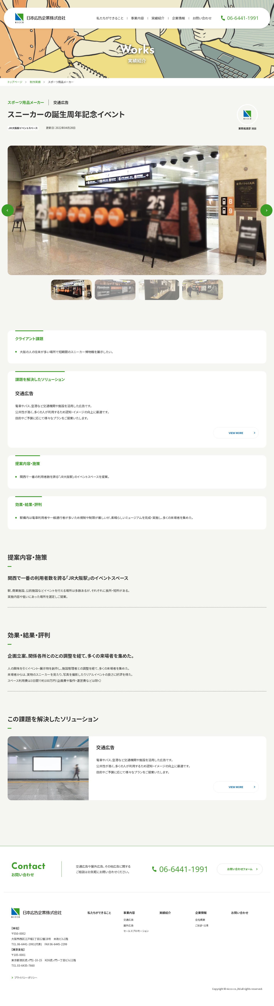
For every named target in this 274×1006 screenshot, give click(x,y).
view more (236, 433)
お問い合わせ (202, 18)
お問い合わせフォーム (239, 869)
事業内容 (137, 18)
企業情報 (178, 18)
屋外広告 (128, 925)
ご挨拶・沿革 (202, 925)
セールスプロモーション (136, 931)
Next (266, 210)
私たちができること (109, 18)
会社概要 (200, 919)
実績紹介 (157, 18)
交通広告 (128, 919)
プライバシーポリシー (25, 977)
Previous (7, 210)
